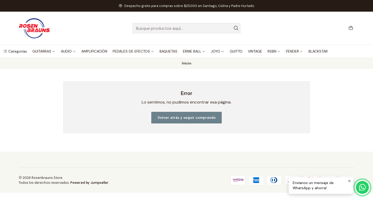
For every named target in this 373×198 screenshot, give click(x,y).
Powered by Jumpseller (89, 182)
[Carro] (350, 28)
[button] (15, 51)
